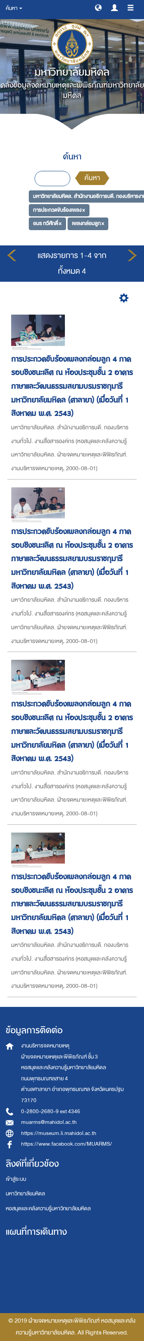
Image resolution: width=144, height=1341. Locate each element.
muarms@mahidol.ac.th (49, 1122)
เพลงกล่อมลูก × (88, 223)
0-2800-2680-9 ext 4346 (50, 1111)
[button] (98, 7)
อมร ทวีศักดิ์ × (47, 223)
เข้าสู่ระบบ (16, 1179)
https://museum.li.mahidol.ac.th (58, 1133)
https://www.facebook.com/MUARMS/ (66, 1144)
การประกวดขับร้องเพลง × (59, 210)
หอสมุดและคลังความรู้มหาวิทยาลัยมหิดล (48, 1208)
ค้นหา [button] (14, 8)
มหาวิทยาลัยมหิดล (25, 1193)
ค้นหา (92, 178)
